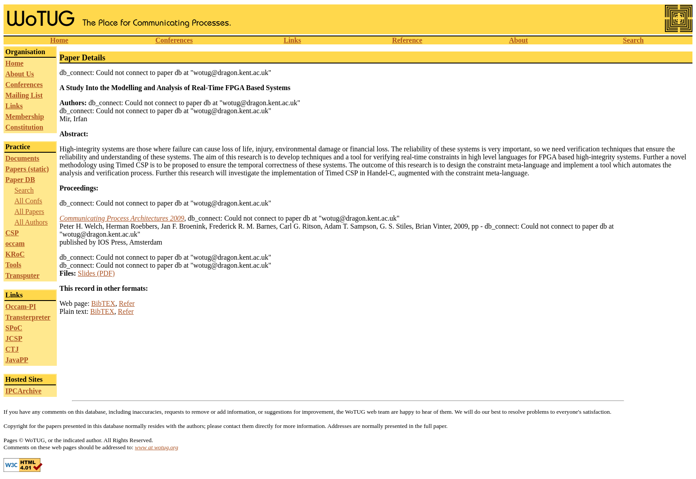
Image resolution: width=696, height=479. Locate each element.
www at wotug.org (156, 447)
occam (15, 243)
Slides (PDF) (96, 273)
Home (59, 40)
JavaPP (16, 360)
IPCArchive (23, 391)
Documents (22, 158)
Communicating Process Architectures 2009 (121, 218)
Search (633, 40)
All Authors (30, 222)
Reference (407, 40)
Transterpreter (28, 317)
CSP (12, 233)
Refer (127, 303)
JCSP (13, 338)
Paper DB (20, 179)
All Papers (29, 211)
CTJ (12, 349)
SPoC (13, 328)
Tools (13, 265)
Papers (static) (27, 169)
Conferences (174, 40)
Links (292, 40)
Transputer (22, 275)
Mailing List (24, 95)
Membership (24, 116)
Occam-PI (20, 306)
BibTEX (103, 303)
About (518, 40)
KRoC (15, 254)
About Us (19, 74)
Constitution (24, 127)
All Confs (28, 201)
